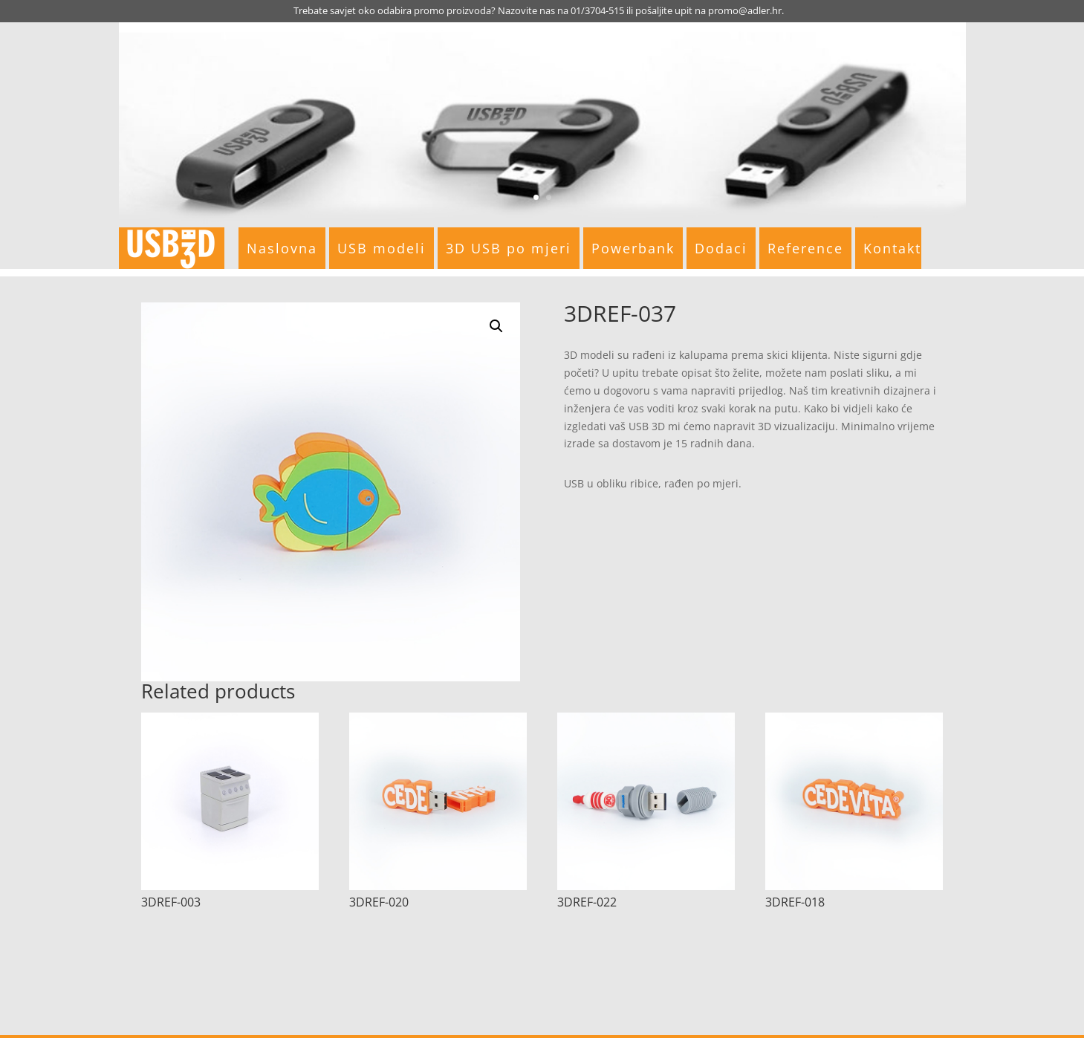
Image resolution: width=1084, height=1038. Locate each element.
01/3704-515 (597, 10)
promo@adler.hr (745, 10)
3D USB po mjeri (508, 248)
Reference (805, 248)
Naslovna (282, 248)
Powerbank (633, 248)
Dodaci (721, 248)
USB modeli (381, 248)
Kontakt (892, 248)
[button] (496, 326)
